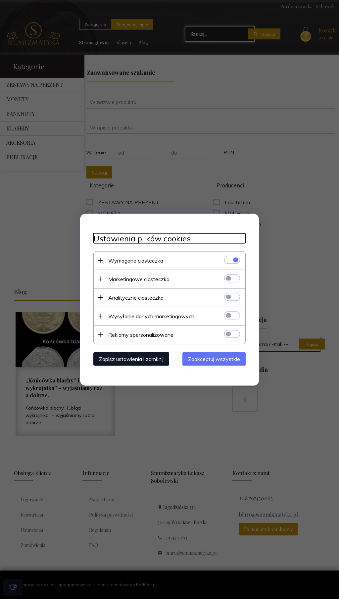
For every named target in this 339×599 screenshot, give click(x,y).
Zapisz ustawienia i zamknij (131, 358)
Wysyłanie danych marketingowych (151, 316)
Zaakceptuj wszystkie (214, 358)
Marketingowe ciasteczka (139, 278)
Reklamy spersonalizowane (140, 334)
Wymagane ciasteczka (135, 260)
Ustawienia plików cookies (142, 238)
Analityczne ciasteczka (136, 297)
